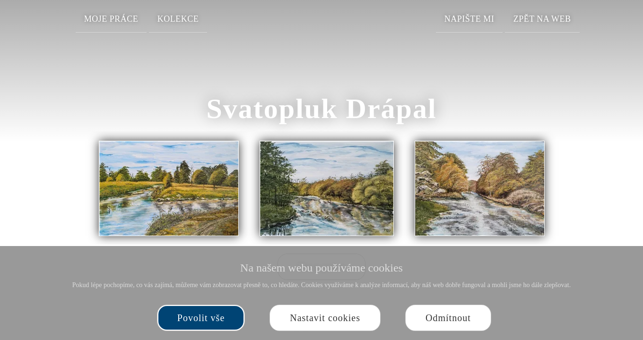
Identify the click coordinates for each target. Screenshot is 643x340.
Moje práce (111, 19)
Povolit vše (201, 318)
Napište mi (469, 19)
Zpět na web (542, 19)
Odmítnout (448, 318)
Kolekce (178, 19)
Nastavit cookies (325, 318)
